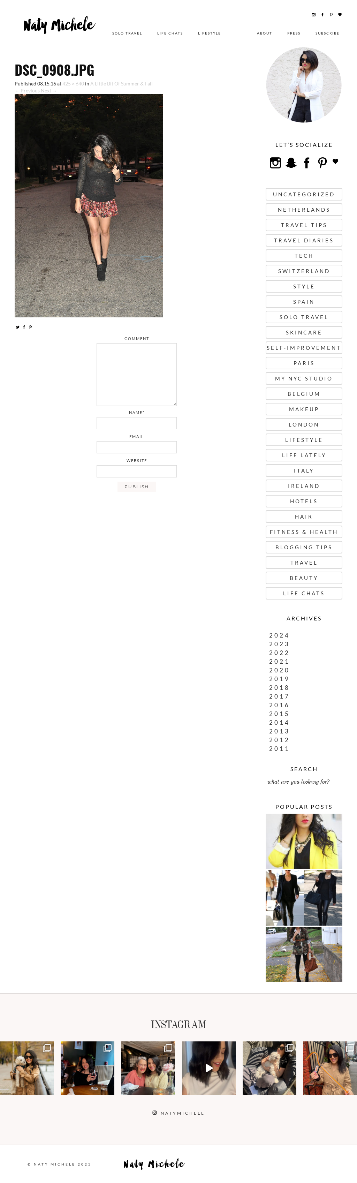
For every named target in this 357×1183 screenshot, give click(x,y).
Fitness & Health (304, 532)
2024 (279, 635)
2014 (279, 722)
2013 (279, 731)
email (136, 436)
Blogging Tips (304, 547)
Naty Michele (60, 30)
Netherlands (304, 209)
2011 (279, 748)
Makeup (304, 409)
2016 (279, 705)
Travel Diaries (304, 240)
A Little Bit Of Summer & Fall (121, 83)
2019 (279, 679)
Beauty (304, 578)
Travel (304, 562)
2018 (279, 687)
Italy (304, 470)
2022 (279, 652)
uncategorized (304, 194)
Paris (304, 363)
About (264, 33)
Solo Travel (127, 33)
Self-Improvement (304, 348)
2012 (279, 740)
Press (294, 33)
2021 (279, 661)
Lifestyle (209, 33)
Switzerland (304, 271)
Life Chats (170, 33)
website (137, 460)
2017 (279, 696)
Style (304, 286)
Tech (304, 256)
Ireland (304, 486)
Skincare (304, 332)
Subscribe (328, 33)
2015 (279, 713)
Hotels (304, 501)
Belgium (304, 394)
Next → (49, 90)
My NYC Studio (304, 378)
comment (136, 338)
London (304, 424)
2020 (279, 670)
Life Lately (304, 455)
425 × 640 (73, 83)
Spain (304, 302)
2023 (279, 644)
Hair (304, 516)
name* (137, 412)
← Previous (27, 90)
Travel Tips (304, 225)
